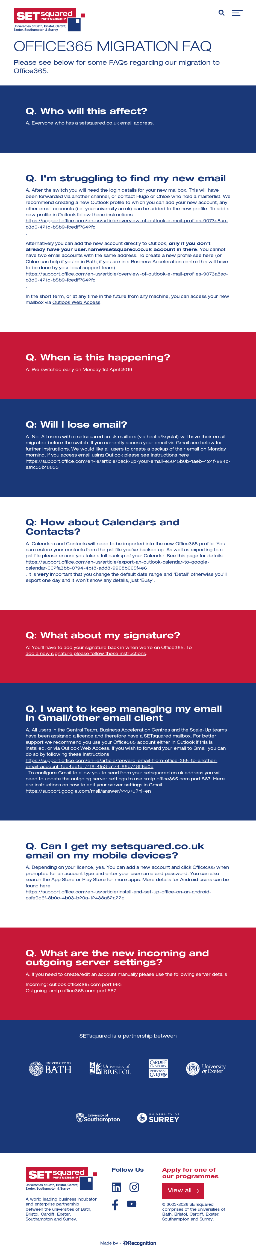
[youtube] (132, 1203)
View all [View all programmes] (180, 1191)
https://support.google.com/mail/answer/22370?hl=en (88, 791)
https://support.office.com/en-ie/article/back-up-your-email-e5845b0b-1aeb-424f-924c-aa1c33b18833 (128, 465)
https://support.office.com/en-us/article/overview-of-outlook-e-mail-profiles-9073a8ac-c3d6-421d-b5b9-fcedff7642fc (127, 224)
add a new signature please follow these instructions (86, 654)
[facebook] (115, 1204)
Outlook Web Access (76, 303)
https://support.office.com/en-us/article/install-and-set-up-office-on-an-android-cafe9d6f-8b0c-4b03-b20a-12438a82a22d (118, 895)
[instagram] (134, 1187)
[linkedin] (116, 1187)
